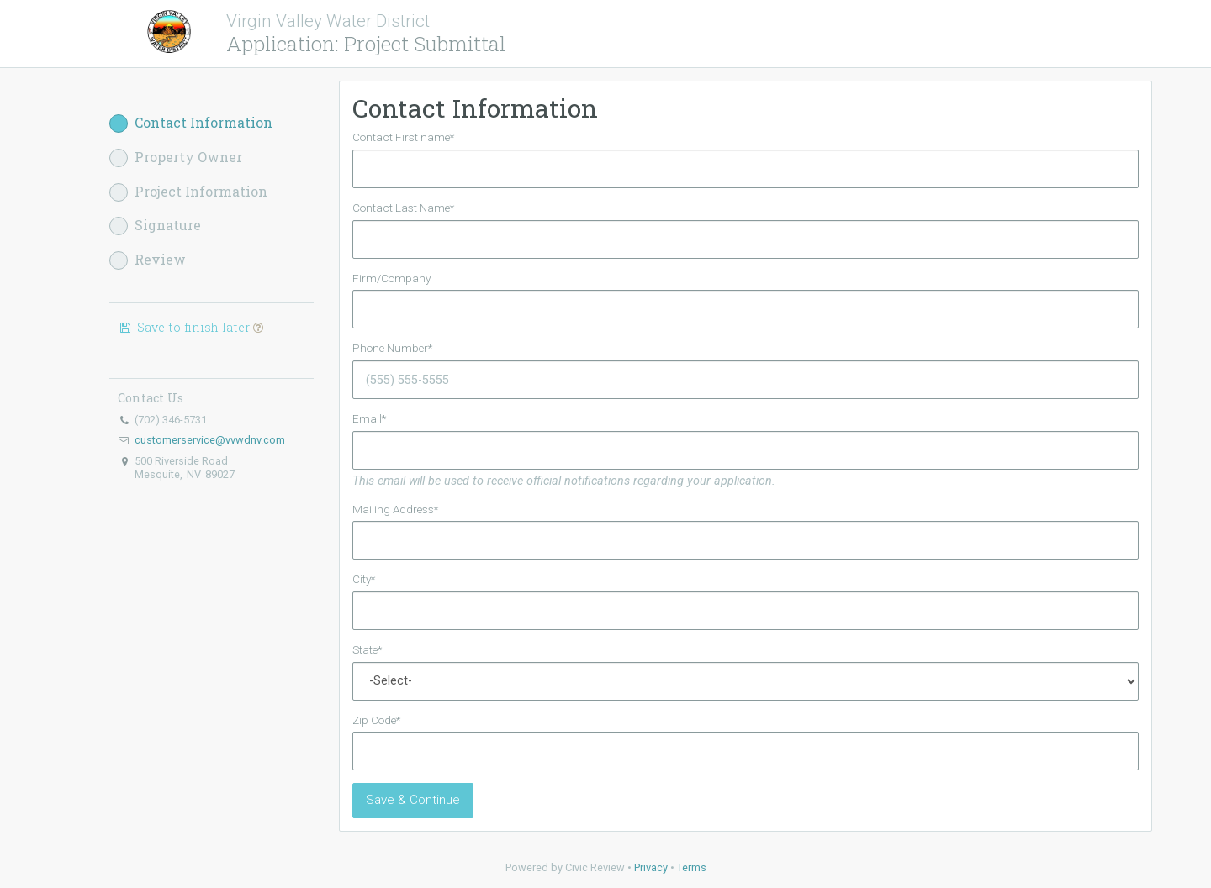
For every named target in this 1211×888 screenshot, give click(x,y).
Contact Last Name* (403, 207)
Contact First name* (403, 137)
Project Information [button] (188, 192)
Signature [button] (155, 225)
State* (367, 649)
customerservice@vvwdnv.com (210, 439)
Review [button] (147, 260)
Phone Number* (392, 348)
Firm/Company (391, 278)
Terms (691, 867)
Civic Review (595, 867)
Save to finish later (190, 327)
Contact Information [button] (190, 123)
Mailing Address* (395, 509)
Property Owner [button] (175, 157)
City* (363, 579)
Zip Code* (376, 720)
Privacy (651, 867)
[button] (258, 327)
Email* (369, 418)
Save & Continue (413, 799)
